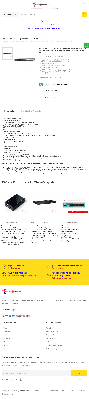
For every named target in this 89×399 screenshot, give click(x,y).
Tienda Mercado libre (54, 345)
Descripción (9, 111)
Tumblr (5, 345)
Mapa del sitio (51, 335)
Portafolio (49, 328)
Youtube (6, 331)
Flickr (5, 342)
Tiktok (5, 328)
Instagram (7, 338)
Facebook (6, 349)
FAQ (63, 391)
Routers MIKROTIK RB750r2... (71, 222)
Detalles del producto (31, 111)
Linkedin (49, 342)
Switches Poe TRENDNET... (40, 222)
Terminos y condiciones (78, 391)
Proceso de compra (53, 331)
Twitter (5, 335)
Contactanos (51, 338)
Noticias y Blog (51, 349)
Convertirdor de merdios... (10, 222)
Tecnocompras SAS (26, 391)
